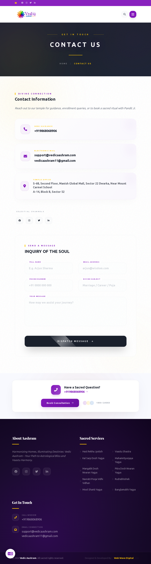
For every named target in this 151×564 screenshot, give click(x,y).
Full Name (35, 262)
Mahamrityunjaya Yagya (122, 460)
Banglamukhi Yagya (124, 489)
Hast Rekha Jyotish (91, 451)
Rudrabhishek (121, 479)
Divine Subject (92, 279)
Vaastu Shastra (121, 451)
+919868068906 (45, 130)
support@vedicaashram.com (55, 155)
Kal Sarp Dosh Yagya (92, 458)
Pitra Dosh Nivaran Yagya (123, 470)
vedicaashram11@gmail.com (55, 160)
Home (63, 64)
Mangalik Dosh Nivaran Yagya (89, 470)
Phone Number (38, 279)
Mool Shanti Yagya (91, 489)
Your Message (38, 296)
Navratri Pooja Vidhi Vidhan (91, 481)
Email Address (91, 262)
